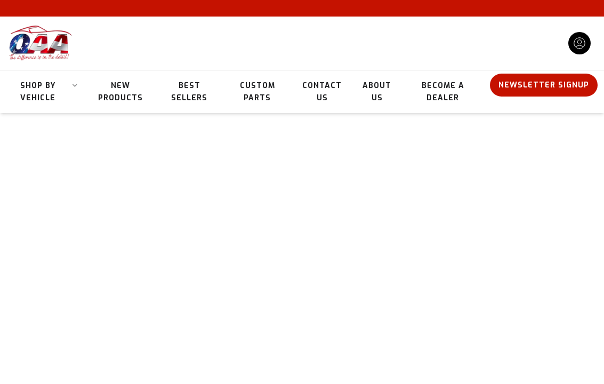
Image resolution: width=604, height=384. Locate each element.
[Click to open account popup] (579, 43)
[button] (42, 91)
